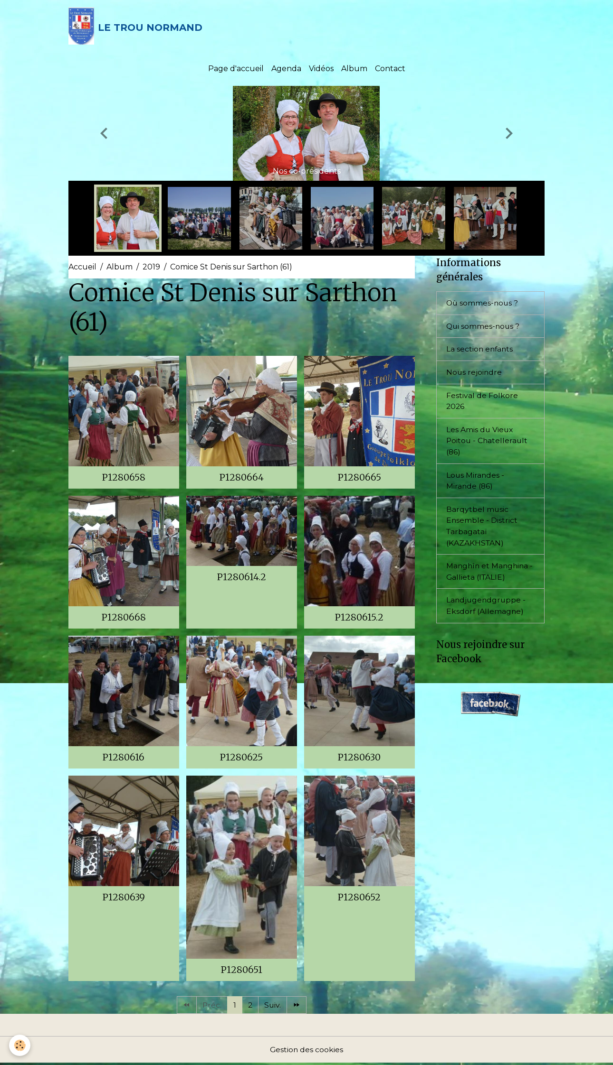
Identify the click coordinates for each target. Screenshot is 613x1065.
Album (354, 69)
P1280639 (124, 898)
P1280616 (123, 758)
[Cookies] (20, 1045)
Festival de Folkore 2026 (482, 403)
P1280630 (359, 758)
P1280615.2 (359, 618)
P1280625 (241, 758)
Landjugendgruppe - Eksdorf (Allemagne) (486, 610)
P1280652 (359, 898)
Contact (390, 69)
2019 (151, 268)
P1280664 (242, 478)
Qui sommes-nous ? (483, 327)
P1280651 (241, 971)
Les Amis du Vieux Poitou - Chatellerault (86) (487, 443)
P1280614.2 (241, 578)
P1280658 (123, 478)
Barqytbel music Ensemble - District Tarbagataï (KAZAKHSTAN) (482, 529)
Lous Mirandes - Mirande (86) (475, 483)
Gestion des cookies (306, 1051)
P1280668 (124, 618)
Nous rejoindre (474, 374)
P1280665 (359, 478)
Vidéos (321, 69)
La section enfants (480, 350)
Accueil (82, 268)
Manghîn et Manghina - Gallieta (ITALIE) (488, 575)
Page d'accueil (236, 69)
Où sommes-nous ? (483, 304)
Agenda (286, 69)
